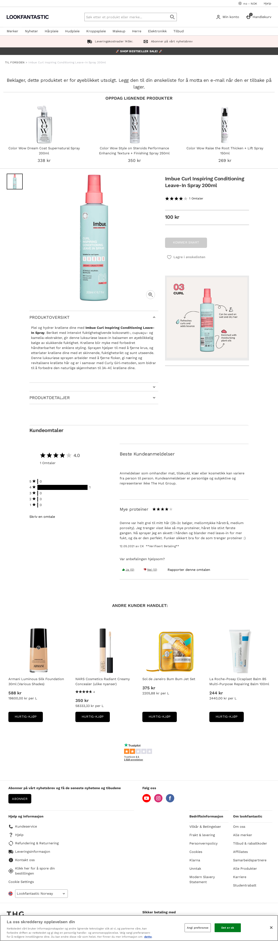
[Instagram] (158, 801)
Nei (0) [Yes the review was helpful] (150, 569)
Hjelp (267, 3)
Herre (136, 31)
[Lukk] (271, 927)
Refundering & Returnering (33, 843)
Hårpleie (51, 31)
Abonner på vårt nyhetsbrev (167, 41)
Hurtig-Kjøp (29, 718)
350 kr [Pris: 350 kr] (82, 700)
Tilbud (178, 31)
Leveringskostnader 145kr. (109, 41)
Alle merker (242, 835)
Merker (12, 31)
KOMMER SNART (186, 242)
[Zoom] (150, 294)
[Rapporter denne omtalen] (189, 569)
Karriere (239, 877)
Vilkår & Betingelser (205, 827)
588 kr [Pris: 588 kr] (14, 692)
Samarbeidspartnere (249, 860)
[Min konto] (228, 17)
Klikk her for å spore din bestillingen (31, 870)
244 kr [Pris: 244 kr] (216, 692)
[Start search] (172, 17)
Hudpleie (72, 31)
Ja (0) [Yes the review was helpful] (128, 569)
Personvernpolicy (203, 843)
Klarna (194, 860)
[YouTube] (146, 801)
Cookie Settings (21, 882)
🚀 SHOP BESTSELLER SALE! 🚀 (139, 51)
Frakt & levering (202, 835)
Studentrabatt (244, 885)
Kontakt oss (21, 860)
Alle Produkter (245, 869)
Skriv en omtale (42, 516)
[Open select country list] (41, 893)
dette (148, 936)
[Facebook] (170, 801)
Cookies (195, 852)
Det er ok (227, 927)
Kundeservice (22, 826)
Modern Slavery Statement (202, 879)
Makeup (119, 31)
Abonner (20, 799)
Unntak (195, 869)
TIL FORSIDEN (15, 62)
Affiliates (240, 852)
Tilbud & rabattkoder (250, 843)
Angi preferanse (197, 927)
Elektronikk (157, 31)
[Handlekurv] (259, 17)
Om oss (239, 827)
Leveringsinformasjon (29, 851)
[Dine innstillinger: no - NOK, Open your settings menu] (247, 3)
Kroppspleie (96, 31)
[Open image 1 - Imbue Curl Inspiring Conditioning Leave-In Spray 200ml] (15, 182)
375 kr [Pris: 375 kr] (148, 687)
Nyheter (31, 31)
